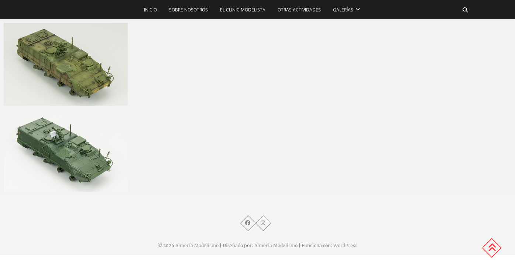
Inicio (150, 10)
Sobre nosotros (188, 10)
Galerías (343, 10)
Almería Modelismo (197, 245)
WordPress (345, 245)
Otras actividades (299, 10)
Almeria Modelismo (276, 245)
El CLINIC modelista (242, 10)
